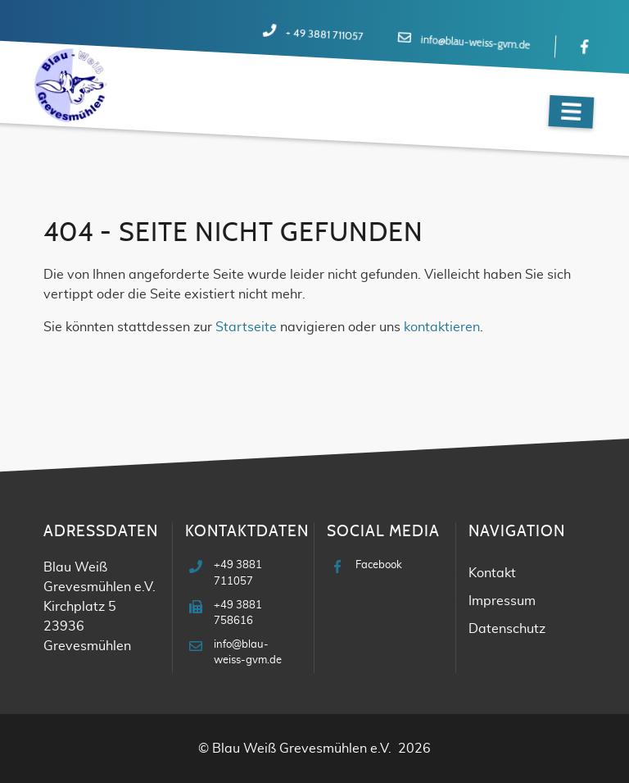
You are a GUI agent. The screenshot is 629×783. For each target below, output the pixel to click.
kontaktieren (442, 327)
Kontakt (492, 573)
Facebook (378, 565)
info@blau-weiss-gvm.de (475, 43)
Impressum (502, 601)
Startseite (246, 327)
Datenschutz (506, 628)
